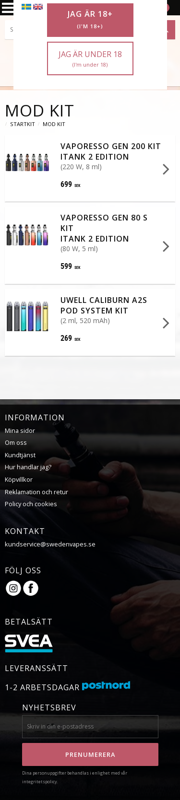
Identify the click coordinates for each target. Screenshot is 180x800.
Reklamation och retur (36, 491)
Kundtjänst (20, 454)
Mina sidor (20, 430)
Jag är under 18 (90, 59)
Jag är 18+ (90, 20)
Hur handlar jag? (28, 466)
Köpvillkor (19, 479)
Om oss (16, 442)
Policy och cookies (31, 503)
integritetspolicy (39, 781)
